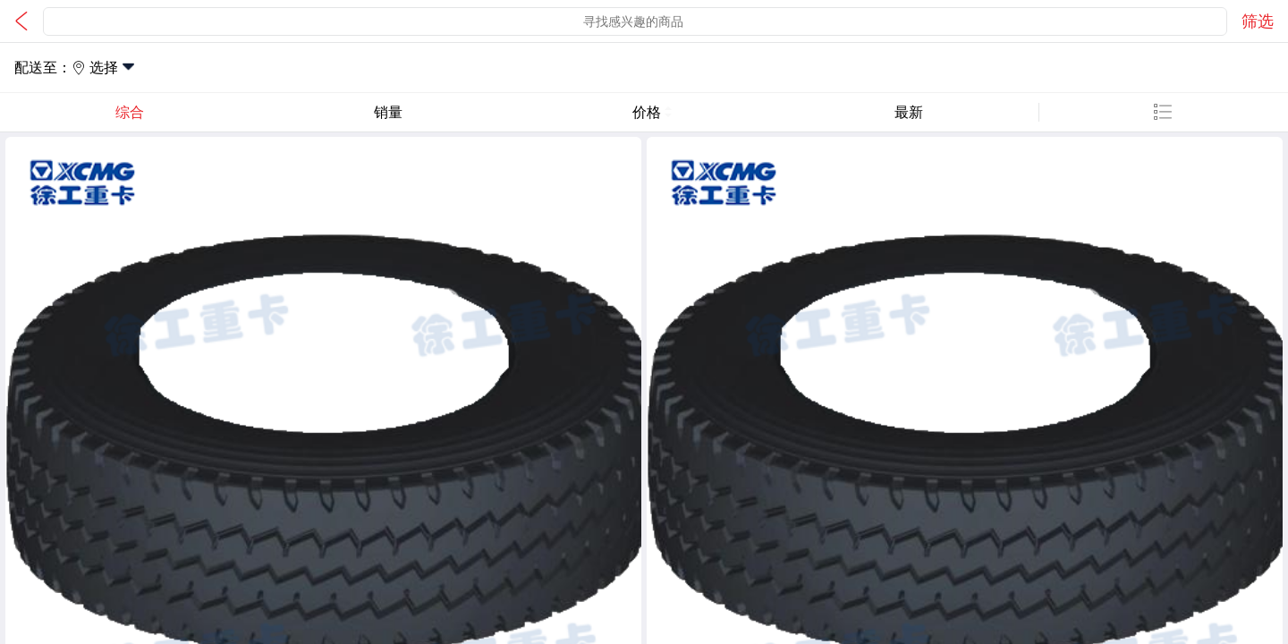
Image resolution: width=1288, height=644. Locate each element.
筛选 (1257, 21)
